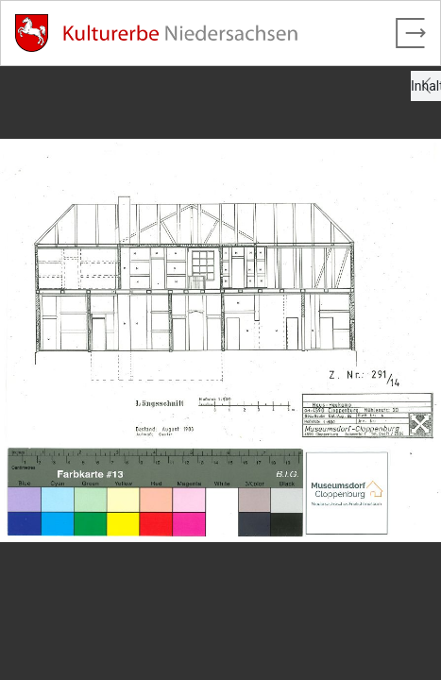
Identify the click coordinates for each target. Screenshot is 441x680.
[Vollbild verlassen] (411, 33)
